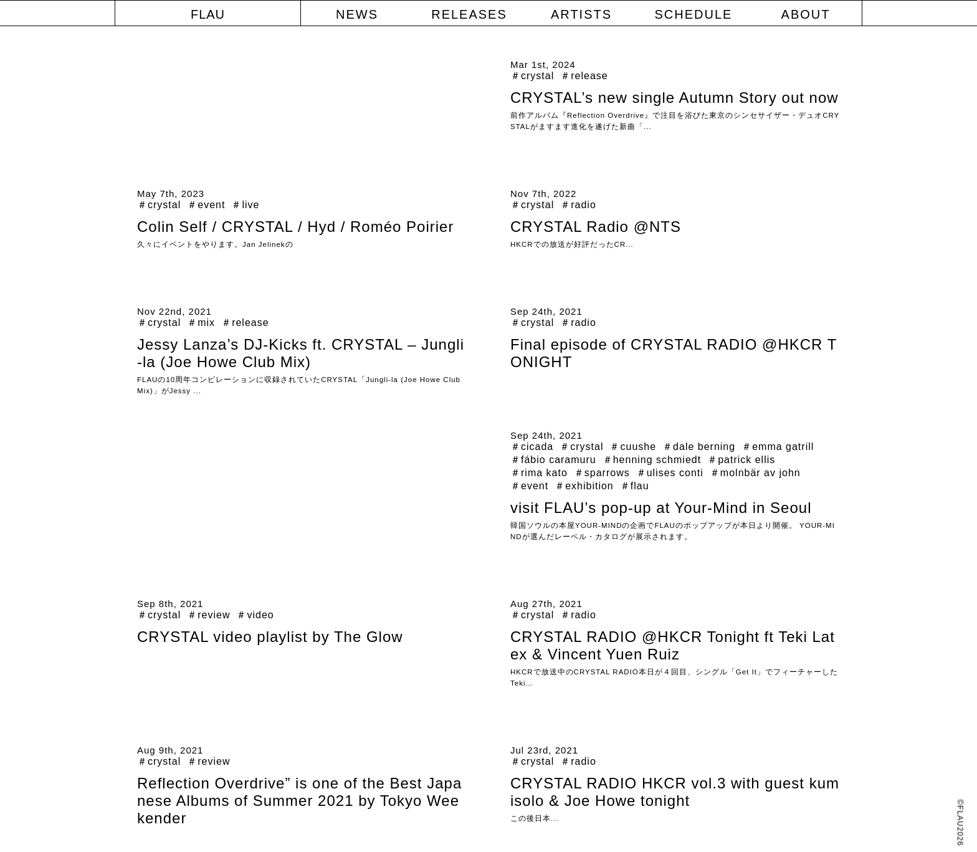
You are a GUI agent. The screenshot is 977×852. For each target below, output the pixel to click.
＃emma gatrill (777, 446)
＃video (255, 615)
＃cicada (531, 446)
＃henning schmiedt (652, 459)
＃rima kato (539, 472)
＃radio (578, 204)
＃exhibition (584, 486)
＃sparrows (602, 472)
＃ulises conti (669, 472)
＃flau (634, 486)
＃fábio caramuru (553, 459)
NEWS (357, 14)
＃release (584, 75)
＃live (245, 204)
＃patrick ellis (741, 459)
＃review (208, 615)
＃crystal (532, 75)
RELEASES (469, 14)
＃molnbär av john (755, 472)
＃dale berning (698, 446)
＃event (206, 204)
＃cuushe (632, 446)
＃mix (201, 322)
